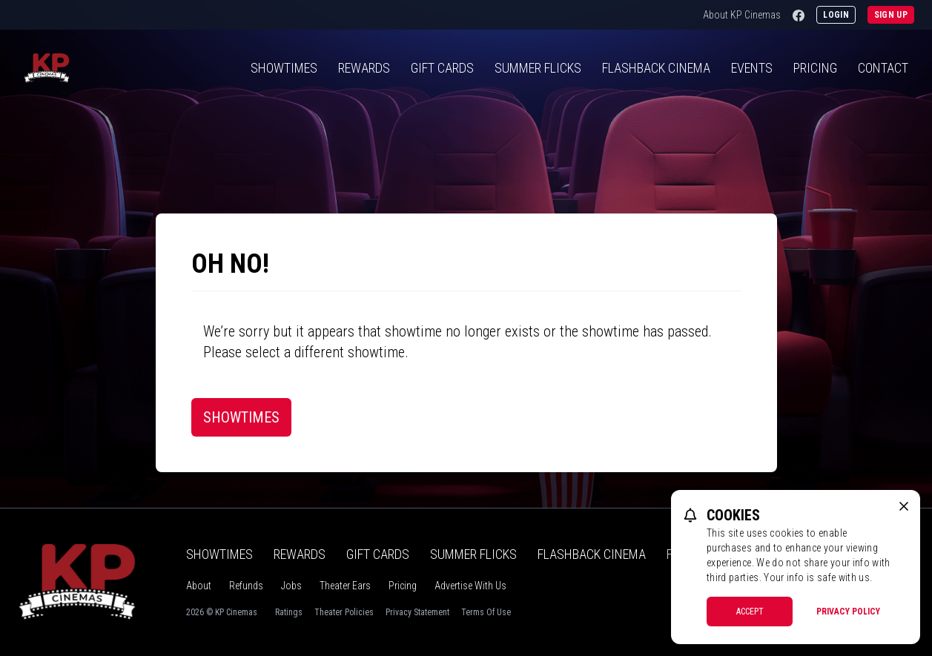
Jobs (291, 586)
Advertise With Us (470, 586)
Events (752, 68)
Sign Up (891, 15)
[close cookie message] (903, 506)
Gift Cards (442, 68)
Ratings (289, 612)
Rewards (364, 68)
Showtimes (284, 68)
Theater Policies (344, 612)
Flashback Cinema (592, 554)
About (198, 586)
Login (836, 15)
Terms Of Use (486, 612)
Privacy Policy (848, 611)
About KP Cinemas (742, 15)
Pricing (815, 68)
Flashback (656, 68)
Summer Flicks (538, 68)
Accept (750, 611)
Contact (883, 68)
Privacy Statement (417, 612)
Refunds (246, 586)
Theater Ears (345, 586)
